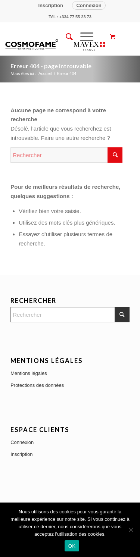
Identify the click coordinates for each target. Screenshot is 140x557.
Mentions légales (28, 373)
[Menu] (83, 37)
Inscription (50, 5)
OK (71, 546)
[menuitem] (50, 5)
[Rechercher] (65, 37)
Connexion (88, 5)
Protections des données (37, 385)
